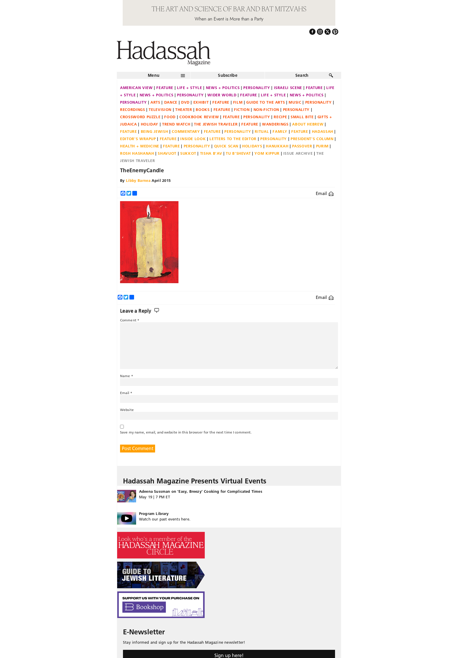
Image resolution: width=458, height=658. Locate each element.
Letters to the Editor (232, 138)
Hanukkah (277, 146)
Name (126, 376)
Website (127, 410)
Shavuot (167, 153)
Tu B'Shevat (238, 153)
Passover (302, 146)
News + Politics (223, 87)
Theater (183, 109)
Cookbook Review (199, 116)
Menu (153, 75)
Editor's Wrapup (138, 138)
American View (136, 87)
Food (170, 116)
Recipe (280, 116)
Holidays (252, 146)
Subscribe (227, 75)
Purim (322, 146)
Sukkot (188, 153)
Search (302, 75)
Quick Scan (226, 146)
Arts (155, 102)
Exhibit (201, 102)
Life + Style (189, 87)
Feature (164, 87)
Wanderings (275, 124)
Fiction (242, 109)
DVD (185, 102)
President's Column (312, 138)
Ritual (262, 131)
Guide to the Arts (265, 102)
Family (280, 131)
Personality (256, 87)
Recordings (132, 109)
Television (160, 109)
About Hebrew (307, 124)
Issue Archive (298, 153)
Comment (129, 320)
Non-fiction (266, 109)
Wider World (221, 95)
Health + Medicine (139, 146)
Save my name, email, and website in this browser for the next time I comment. (185, 432)
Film (238, 102)
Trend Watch (176, 124)
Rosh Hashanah (137, 153)
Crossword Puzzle (140, 116)
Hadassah (322, 131)
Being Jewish (154, 131)
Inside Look (193, 138)
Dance (170, 102)
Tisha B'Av (211, 153)
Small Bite (302, 116)
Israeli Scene (288, 87)
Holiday (150, 124)
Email (325, 193)
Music (295, 102)
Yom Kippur (267, 153)
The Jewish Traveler (215, 124)
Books (202, 109)
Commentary (186, 131)
